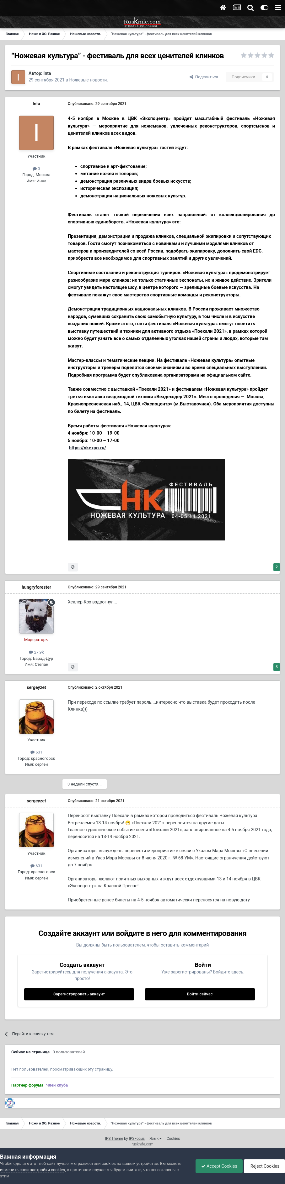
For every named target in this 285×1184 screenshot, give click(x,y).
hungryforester (36, 587)
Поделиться (204, 77)
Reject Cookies (263, 1166)
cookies (109, 1163)
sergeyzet (36, 687)
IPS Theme (114, 1138)
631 (36, 752)
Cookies (173, 1138)
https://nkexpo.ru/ (87, 448)
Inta (47, 73)
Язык (155, 1138)
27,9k (36, 652)
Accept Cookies (216, 1166)
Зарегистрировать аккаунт (79, 994)
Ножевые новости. (88, 79)
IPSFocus (137, 1138)
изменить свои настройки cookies (32, 1169)
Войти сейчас (199, 994)
